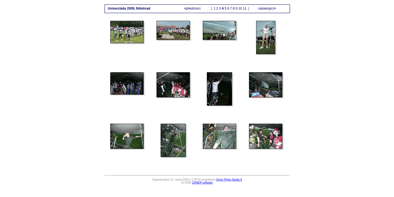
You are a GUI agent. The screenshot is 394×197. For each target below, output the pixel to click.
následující (266, 8)
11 (245, 8)
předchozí (192, 8)
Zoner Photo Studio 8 (229, 179)
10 (240, 8)
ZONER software (202, 182)
